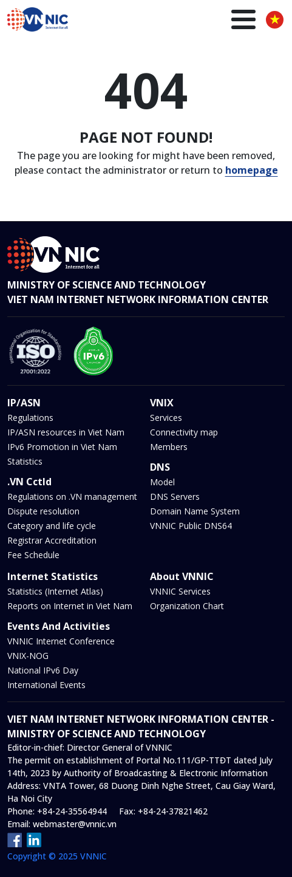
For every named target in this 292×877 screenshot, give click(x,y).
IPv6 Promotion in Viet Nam (62, 446)
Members (169, 446)
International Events (46, 685)
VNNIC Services (180, 591)
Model (162, 482)
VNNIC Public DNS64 (191, 525)
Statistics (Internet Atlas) (55, 591)
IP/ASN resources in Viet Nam (65, 432)
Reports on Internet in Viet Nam (69, 606)
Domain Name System (195, 511)
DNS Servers (175, 496)
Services (166, 417)
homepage (251, 170)
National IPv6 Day (42, 670)
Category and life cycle (51, 525)
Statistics (24, 461)
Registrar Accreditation (52, 540)
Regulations (30, 417)
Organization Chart (187, 606)
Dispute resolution (43, 511)
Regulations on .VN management (72, 496)
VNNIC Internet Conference (61, 641)
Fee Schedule (33, 555)
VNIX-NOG (28, 655)
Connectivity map (184, 432)
